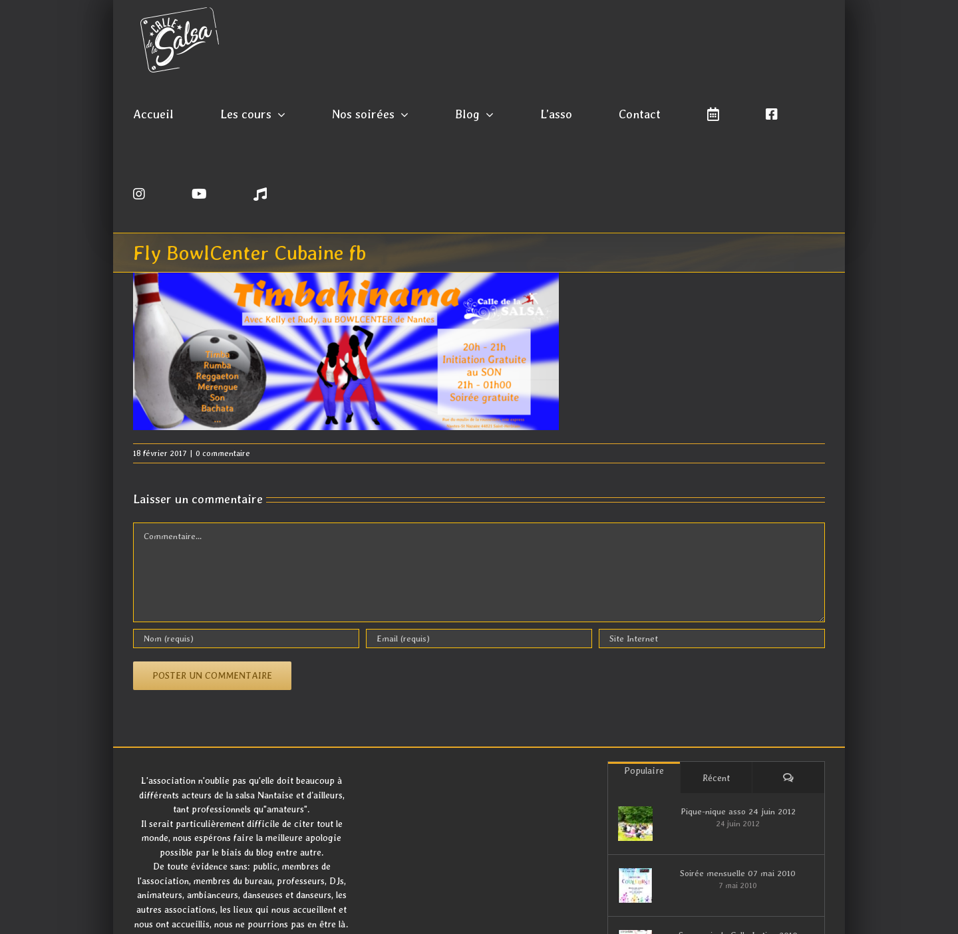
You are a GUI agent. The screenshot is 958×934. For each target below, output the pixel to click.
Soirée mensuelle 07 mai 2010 (738, 873)
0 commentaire (223, 453)
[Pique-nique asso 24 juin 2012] (635, 823)
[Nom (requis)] (246, 638)
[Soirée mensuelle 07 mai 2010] (635, 885)
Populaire (644, 770)
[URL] (712, 638)
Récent (716, 777)
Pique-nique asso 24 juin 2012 (738, 811)
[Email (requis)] (479, 638)
